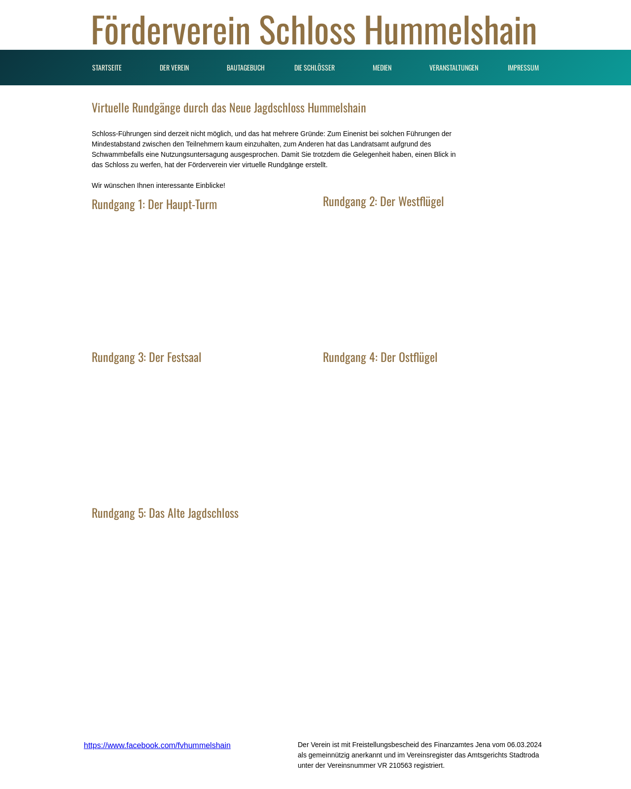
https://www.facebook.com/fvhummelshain (157, 745)
